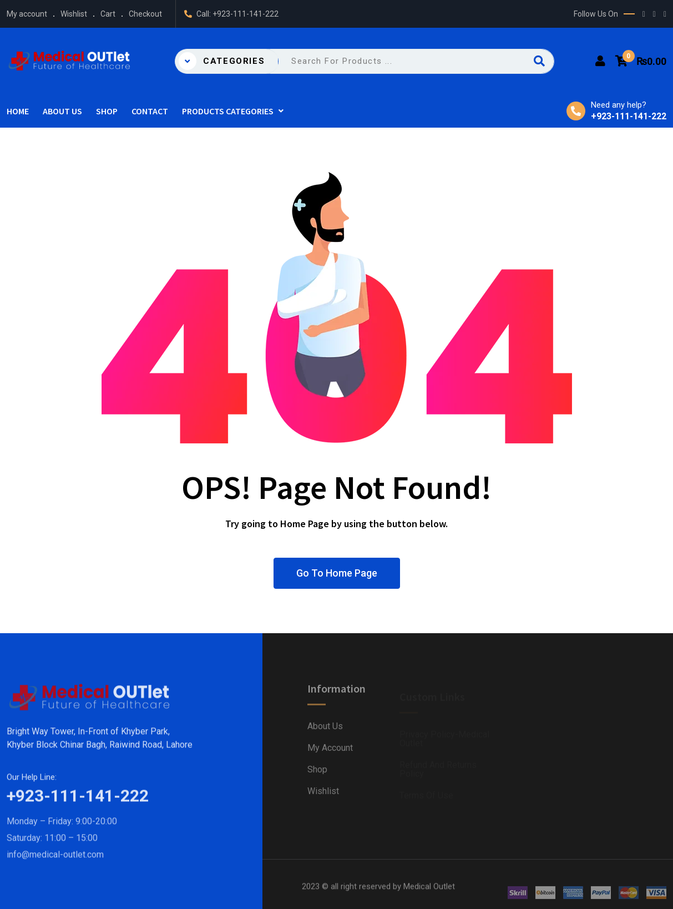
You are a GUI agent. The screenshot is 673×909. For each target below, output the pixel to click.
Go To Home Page (336, 573)
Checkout (145, 14)
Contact (149, 111)
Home (18, 111)
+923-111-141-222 (245, 14)
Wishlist (73, 14)
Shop (107, 111)
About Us (62, 111)
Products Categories (228, 111)
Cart (107, 14)
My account (27, 14)
